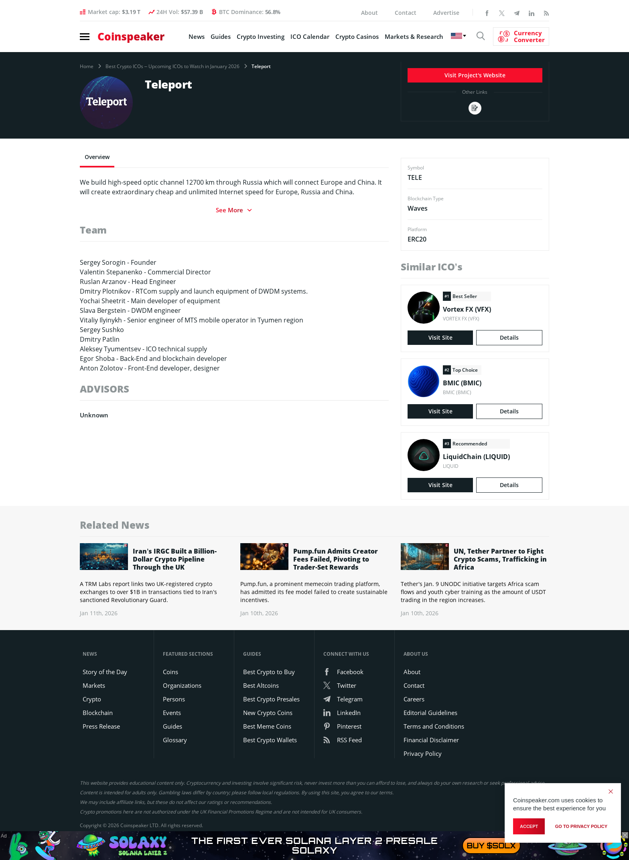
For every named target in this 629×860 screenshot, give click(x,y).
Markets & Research (414, 36)
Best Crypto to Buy (269, 672)
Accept (529, 826)
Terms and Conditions (434, 726)
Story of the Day (105, 672)
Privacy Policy (423, 753)
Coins (170, 672)
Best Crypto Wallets (270, 740)
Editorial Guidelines (430, 713)
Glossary (175, 740)
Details (509, 337)
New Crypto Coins (267, 713)
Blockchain (98, 713)
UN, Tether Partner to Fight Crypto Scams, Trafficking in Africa (500, 559)
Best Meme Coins (267, 726)
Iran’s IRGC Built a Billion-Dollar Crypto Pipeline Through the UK (175, 559)
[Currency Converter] (521, 36)
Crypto (92, 699)
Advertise (446, 12)
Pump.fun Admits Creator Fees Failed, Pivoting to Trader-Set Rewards (335, 559)
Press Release (101, 726)
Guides (221, 36)
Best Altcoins (261, 685)
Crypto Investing (260, 36)
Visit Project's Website (474, 75)
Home (86, 66)
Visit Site (440, 337)
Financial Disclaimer (431, 740)
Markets (94, 685)
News (197, 36)
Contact (405, 12)
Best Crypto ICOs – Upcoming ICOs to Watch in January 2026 (172, 66)
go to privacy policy (581, 826)
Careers (414, 699)
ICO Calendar (309, 36)
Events (172, 713)
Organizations (182, 685)
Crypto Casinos (357, 36)
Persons (174, 699)
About (369, 12)
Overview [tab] (97, 157)
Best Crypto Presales (271, 699)
